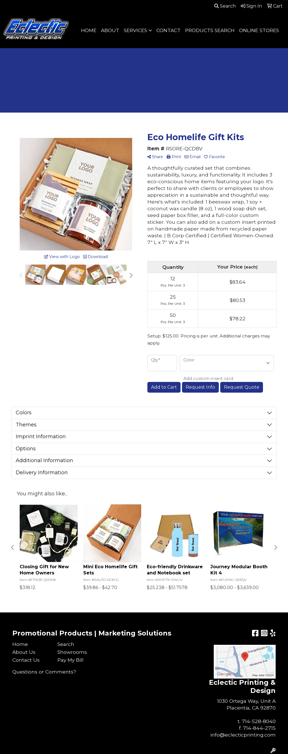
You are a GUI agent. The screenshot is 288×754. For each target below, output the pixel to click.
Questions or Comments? (44, 672)
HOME (88, 30)
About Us (23, 652)
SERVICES (135, 30)
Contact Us (26, 660)
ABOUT (110, 30)
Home (20, 644)
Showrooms (72, 652)
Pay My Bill (70, 660)
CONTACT (168, 30)
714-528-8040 (259, 721)
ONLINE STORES (259, 30)
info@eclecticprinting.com (243, 735)
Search (225, 6)
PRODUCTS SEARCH (210, 30)
